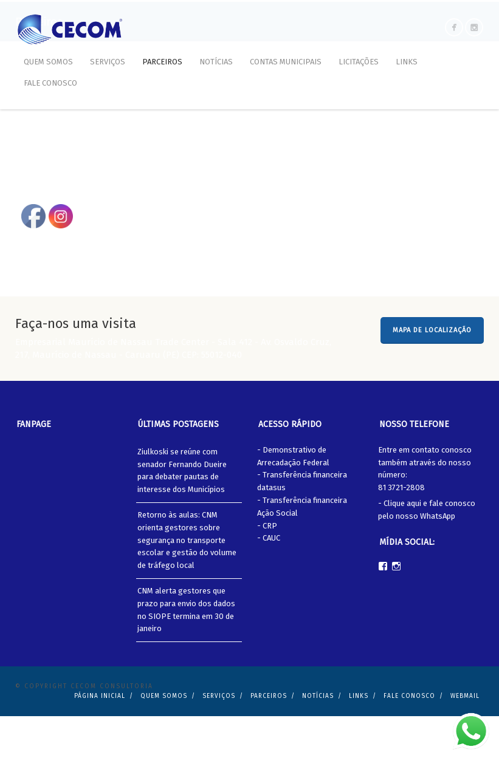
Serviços (107, 61)
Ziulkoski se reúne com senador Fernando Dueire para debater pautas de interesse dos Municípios (182, 522)
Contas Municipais (286, 61)
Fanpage (33, 477)
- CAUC (268, 590)
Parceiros (162, 61)
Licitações (359, 61)
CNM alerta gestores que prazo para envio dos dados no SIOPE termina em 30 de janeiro (186, 662)
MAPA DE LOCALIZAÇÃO (432, 383)
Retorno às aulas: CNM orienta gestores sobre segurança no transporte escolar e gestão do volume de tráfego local (186, 593)
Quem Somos (48, 61)
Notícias (216, 61)
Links (407, 61)
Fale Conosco (50, 82)
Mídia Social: (407, 594)
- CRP (267, 578)
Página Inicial (99, 749)
